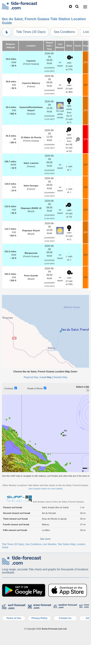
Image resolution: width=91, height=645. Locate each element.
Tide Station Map (66, 544)
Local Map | (46, 377)
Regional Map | (31, 377)
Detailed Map (60, 377)
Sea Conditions (64, 32)
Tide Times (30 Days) (31, 32)
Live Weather (49, 544)
